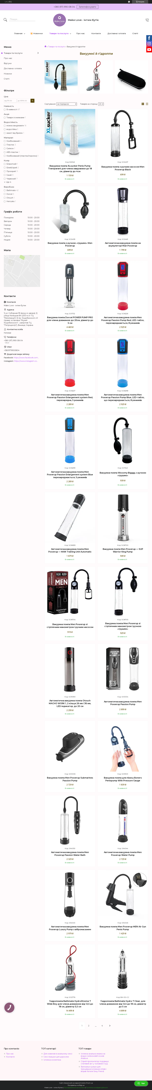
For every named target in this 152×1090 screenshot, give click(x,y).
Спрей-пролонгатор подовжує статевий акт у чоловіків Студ (95, 1062)
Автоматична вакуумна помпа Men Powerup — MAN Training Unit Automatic (70, 550)
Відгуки (7, 63)
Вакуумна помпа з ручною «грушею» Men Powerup (70, 244)
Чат (141, 1083)
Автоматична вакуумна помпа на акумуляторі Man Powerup (123, 244)
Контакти (96, 33)
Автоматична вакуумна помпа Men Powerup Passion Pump (123, 703)
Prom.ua (89, 1083)
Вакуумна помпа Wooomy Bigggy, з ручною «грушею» (123, 474)
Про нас (80, 33)
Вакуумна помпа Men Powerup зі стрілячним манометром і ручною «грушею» (122, 626)
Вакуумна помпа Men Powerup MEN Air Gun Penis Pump (123, 928)
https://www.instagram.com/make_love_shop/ (26, 361)
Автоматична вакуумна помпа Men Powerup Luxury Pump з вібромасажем (70, 928)
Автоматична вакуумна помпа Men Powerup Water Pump (123, 853)
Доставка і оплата (117, 33)
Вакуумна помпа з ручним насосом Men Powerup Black (122, 168)
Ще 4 (8, 182)
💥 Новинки (36, 33)
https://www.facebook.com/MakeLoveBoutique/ (26, 357)
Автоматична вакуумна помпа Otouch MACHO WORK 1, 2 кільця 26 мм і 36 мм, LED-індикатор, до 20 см (70, 703)
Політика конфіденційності (97, 1087)
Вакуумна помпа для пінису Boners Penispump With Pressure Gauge (123, 779)
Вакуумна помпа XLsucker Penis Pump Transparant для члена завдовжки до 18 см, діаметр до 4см (70, 169)
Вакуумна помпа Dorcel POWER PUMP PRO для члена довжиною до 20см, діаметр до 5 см (70, 320)
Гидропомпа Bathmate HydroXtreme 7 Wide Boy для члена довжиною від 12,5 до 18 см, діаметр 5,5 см (70, 1004)
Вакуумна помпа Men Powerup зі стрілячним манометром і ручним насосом (70, 625)
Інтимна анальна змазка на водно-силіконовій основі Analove (93, 1056)
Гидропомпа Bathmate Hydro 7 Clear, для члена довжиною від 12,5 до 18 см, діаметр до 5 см (122, 1004)
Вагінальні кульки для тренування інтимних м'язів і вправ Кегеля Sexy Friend (93, 1069)
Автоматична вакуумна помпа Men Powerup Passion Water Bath (70, 853)
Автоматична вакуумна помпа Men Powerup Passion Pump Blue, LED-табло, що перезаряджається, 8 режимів (122, 397)
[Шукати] (5, 20)
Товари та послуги (58, 33)
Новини (8, 73)
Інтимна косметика (52, 1060)
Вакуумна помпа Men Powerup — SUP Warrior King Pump (123, 550)
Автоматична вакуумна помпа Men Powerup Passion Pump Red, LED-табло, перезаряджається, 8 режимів (122, 320)
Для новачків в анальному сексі (58, 1054)
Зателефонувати (87, 7)
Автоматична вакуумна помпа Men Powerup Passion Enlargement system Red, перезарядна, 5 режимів (70, 397)
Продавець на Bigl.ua (76, 1085)
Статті (135, 33)
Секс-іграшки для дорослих (56, 1057)
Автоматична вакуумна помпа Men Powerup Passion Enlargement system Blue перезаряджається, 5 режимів (70, 475)
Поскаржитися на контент (74, 1087)
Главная (18, 33)
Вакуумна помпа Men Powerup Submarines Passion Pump (70, 779)
